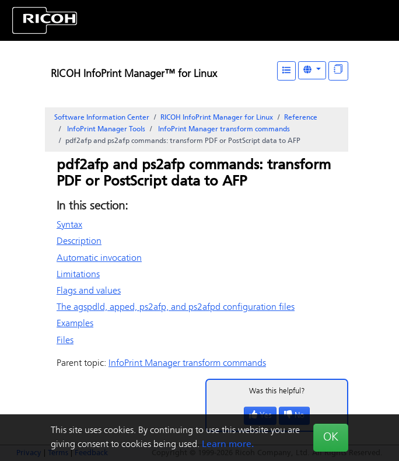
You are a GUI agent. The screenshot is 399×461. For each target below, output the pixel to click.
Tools (105, 129)
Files (65, 340)
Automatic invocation (99, 258)
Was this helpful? (277, 391)
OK (330, 437)
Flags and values (89, 291)
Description (79, 241)
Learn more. (228, 444)
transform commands (223, 129)
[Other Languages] (312, 70)
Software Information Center (101, 117)
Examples (75, 324)
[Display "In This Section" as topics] (338, 71)
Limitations (78, 275)
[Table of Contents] (286, 71)
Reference (300, 117)
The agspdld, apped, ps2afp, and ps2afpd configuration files (176, 307)
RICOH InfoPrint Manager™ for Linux (134, 74)
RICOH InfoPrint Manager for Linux (216, 117)
